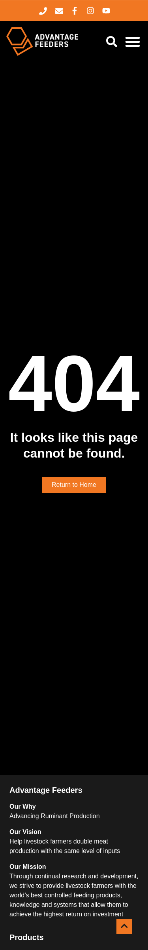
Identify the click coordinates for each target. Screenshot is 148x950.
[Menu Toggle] (133, 41)
